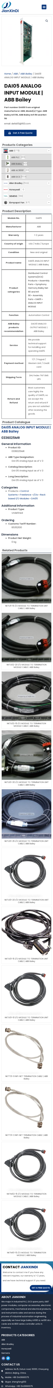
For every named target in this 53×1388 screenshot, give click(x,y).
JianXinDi (10, 10)
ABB (15, 73)
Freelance (26, 494)
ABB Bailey (26, 73)
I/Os (35, 494)
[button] (44, 7)
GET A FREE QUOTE (41, 1287)
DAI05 (34, 498)
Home (7, 73)
